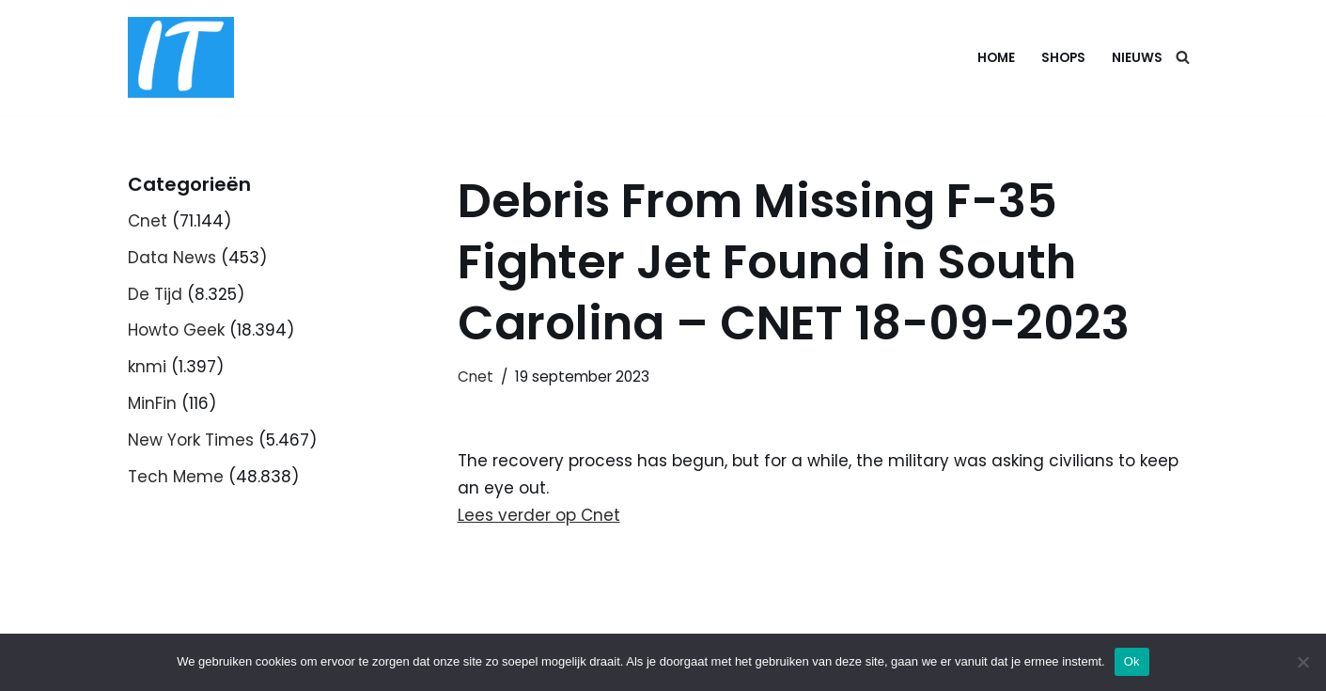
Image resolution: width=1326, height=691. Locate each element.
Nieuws (1137, 58)
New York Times (191, 440)
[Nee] (1302, 661)
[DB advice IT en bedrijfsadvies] (181, 57)
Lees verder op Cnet (539, 515)
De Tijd (155, 294)
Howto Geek (176, 330)
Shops (1063, 58)
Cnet (147, 221)
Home (996, 58)
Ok (1132, 661)
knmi (147, 366)
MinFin (152, 403)
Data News (172, 257)
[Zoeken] (1183, 57)
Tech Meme (176, 476)
